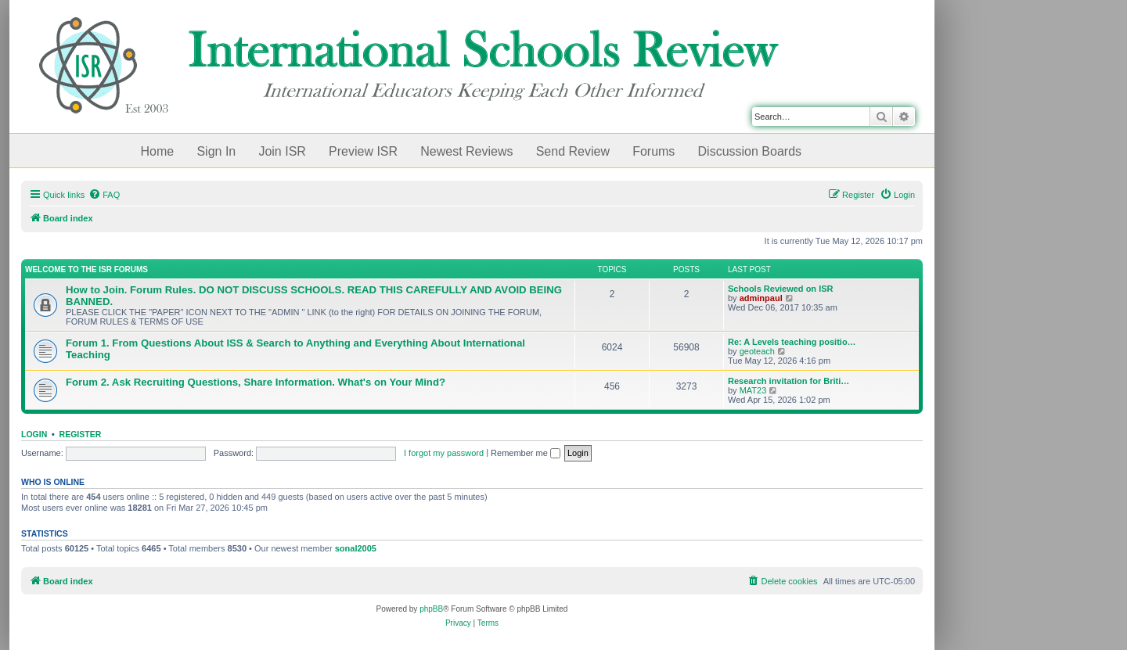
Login (34, 434)
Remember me (525, 453)
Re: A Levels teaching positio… (792, 342)
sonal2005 (355, 548)
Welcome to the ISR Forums (86, 269)
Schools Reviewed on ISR (780, 288)
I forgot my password (444, 453)
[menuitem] (104, 194)
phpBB (431, 609)
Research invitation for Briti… (788, 381)
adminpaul (761, 298)
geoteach (757, 351)
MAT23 (753, 390)
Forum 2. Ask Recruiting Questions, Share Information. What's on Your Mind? (255, 382)
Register (80, 434)
